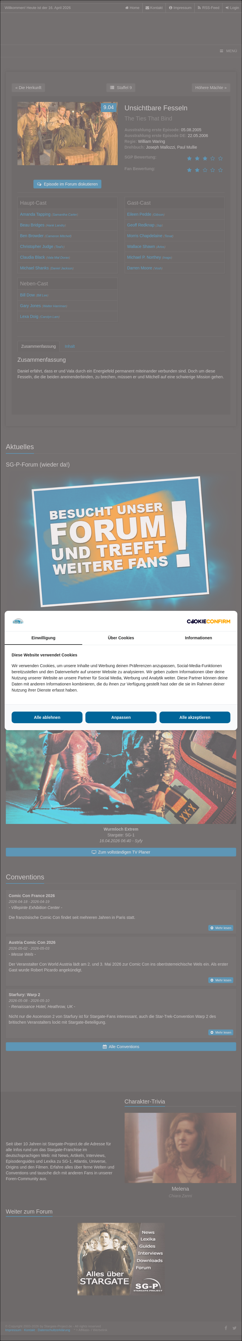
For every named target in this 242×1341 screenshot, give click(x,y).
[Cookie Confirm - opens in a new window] (208, 621)
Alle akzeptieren (195, 717)
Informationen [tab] (198, 638)
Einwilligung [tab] (43, 638)
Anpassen (121, 717)
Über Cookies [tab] (121, 638)
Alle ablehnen (47, 717)
